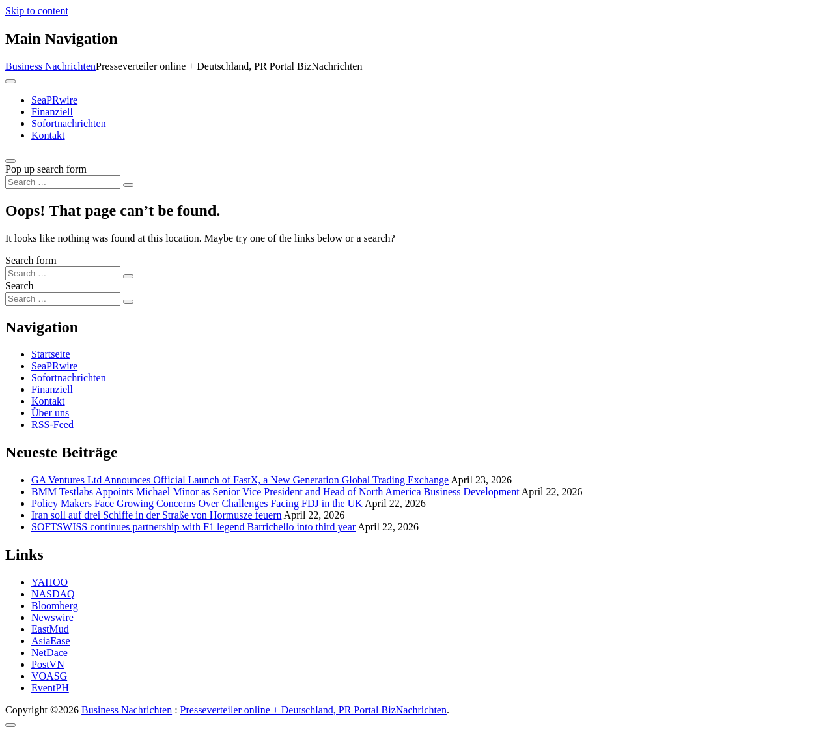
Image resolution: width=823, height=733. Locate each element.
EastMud (50, 629)
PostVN (47, 664)
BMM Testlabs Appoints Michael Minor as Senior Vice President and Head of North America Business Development (275, 491)
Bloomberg (54, 605)
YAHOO (49, 582)
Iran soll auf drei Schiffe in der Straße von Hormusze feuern (156, 515)
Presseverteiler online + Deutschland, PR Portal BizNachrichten (313, 709)
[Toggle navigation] (10, 81)
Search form (31, 260)
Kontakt (48, 135)
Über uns (50, 412)
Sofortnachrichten (68, 123)
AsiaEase (50, 640)
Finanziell (52, 111)
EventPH (50, 687)
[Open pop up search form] (10, 161)
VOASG (49, 676)
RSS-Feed (52, 424)
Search (19, 285)
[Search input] (62, 182)
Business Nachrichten (50, 66)
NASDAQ (53, 593)
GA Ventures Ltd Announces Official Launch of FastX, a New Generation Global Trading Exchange (240, 479)
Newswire (52, 617)
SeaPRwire (54, 100)
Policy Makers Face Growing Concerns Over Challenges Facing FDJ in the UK (197, 503)
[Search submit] (128, 185)
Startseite (50, 354)
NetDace (49, 652)
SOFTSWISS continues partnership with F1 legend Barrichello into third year (193, 526)
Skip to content (36, 10)
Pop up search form (46, 169)
